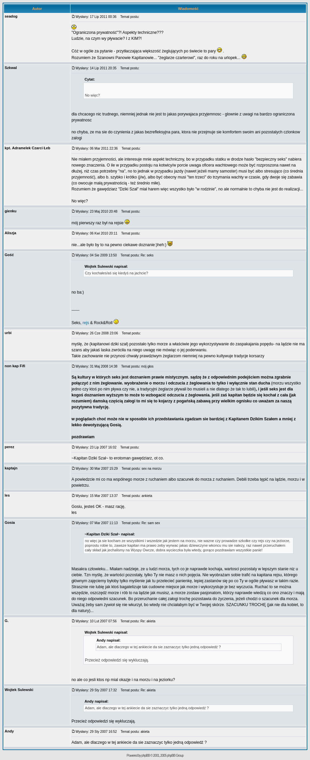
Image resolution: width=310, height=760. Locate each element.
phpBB (146, 755)
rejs (86, 322)
